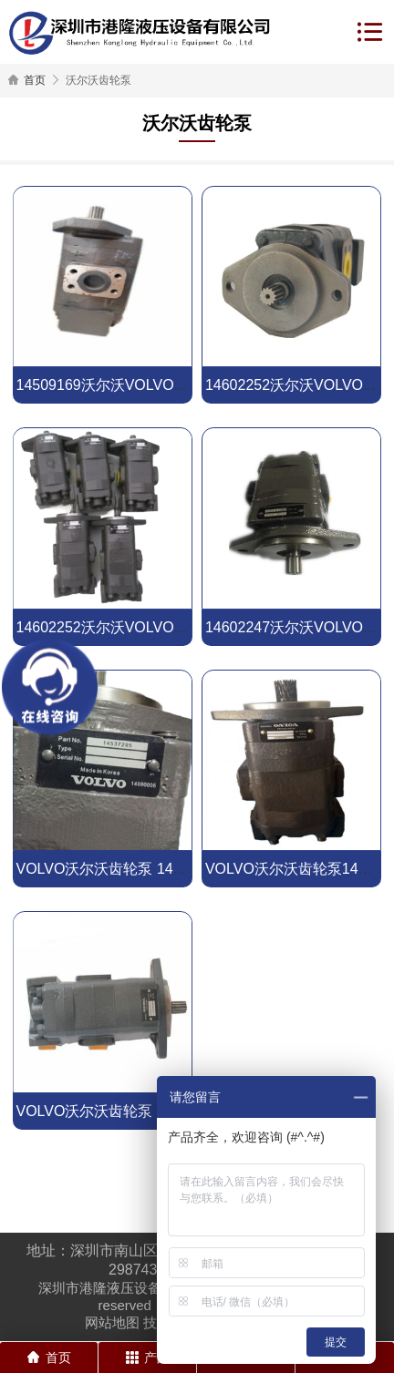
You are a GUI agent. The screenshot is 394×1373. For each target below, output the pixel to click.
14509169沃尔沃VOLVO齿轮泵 (116, 385)
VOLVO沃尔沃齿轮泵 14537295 (119, 868)
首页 (35, 80)
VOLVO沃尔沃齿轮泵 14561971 (119, 1111)
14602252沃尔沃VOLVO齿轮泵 (116, 627)
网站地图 (112, 1322)
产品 (148, 1357)
